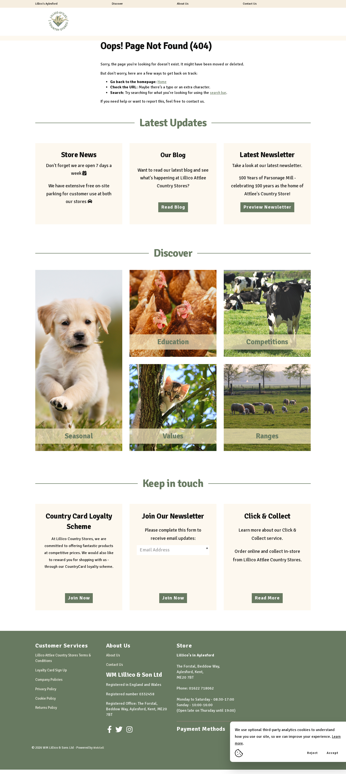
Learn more (244, 743)
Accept (332, 753)
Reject (312, 753)
